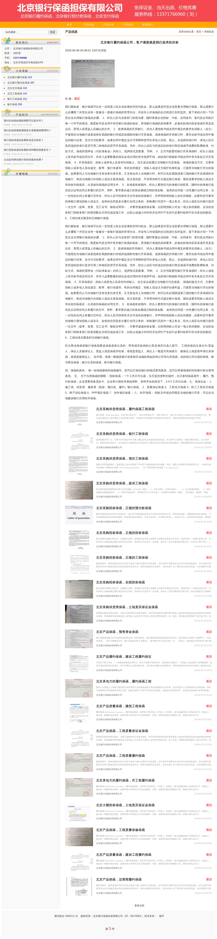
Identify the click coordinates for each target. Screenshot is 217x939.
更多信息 (139, 905)
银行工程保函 (14, 99)
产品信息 (89, 24)
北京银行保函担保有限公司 (109, 422)
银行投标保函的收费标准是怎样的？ (24, 140)
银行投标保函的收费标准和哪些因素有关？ (27, 150)
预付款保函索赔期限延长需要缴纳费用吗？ (27, 130)
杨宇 (161, 916)
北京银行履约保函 (17, 77)
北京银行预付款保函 (18, 82)
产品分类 (108, 24)
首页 (69, 24)
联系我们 (147, 24)
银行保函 (12, 104)
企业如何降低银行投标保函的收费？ (24, 159)
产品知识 (128, 24)
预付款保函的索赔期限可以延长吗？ (24, 120)
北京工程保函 (14, 93)
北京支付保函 (14, 88)
